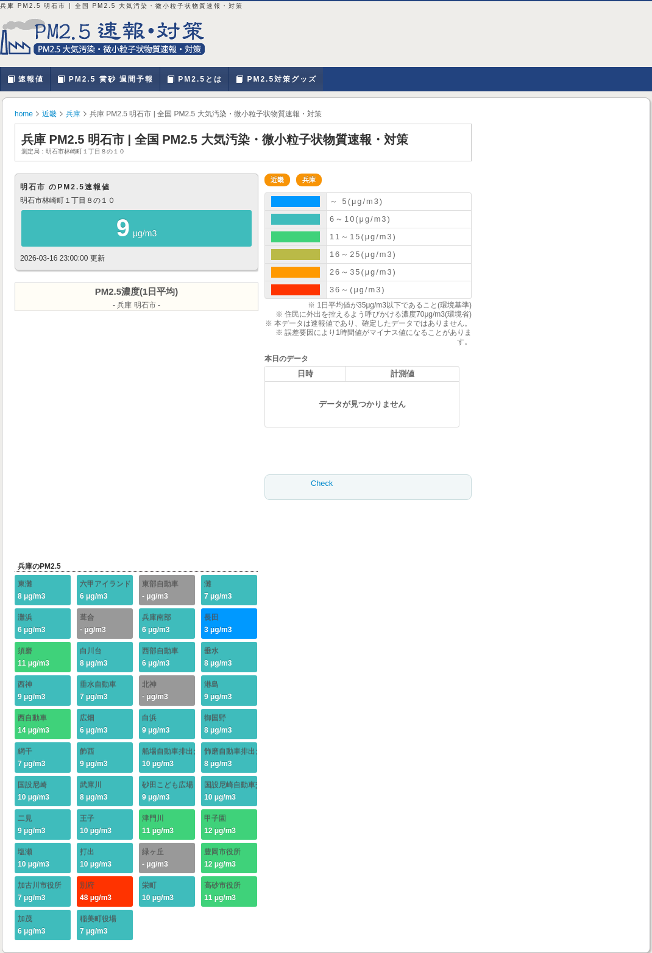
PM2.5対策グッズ (276, 79)
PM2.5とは (194, 79)
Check (322, 483)
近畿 (49, 114)
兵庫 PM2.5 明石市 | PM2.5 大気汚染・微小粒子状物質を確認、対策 (109, 36)
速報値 (25, 79)
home (24, 114)
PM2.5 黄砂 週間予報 (105, 79)
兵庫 (73, 114)
